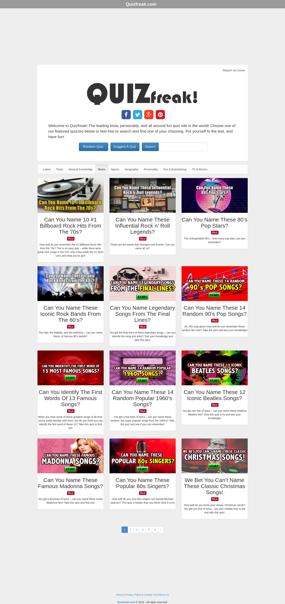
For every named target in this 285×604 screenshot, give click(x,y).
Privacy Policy (133, 594)
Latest (47, 169)
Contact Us (149, 594)
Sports (115, 169)
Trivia (59, 169)
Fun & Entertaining (174, 169)
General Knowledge (80, 169)
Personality (151, 169)
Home (119, 594)
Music (101, 169)
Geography (131, 169)
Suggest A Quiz (125, 146)
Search (150, 146)
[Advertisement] (142, 37)
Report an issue (234, 70)
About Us (163, 594)
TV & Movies (199, 169)
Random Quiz (93, 146)
